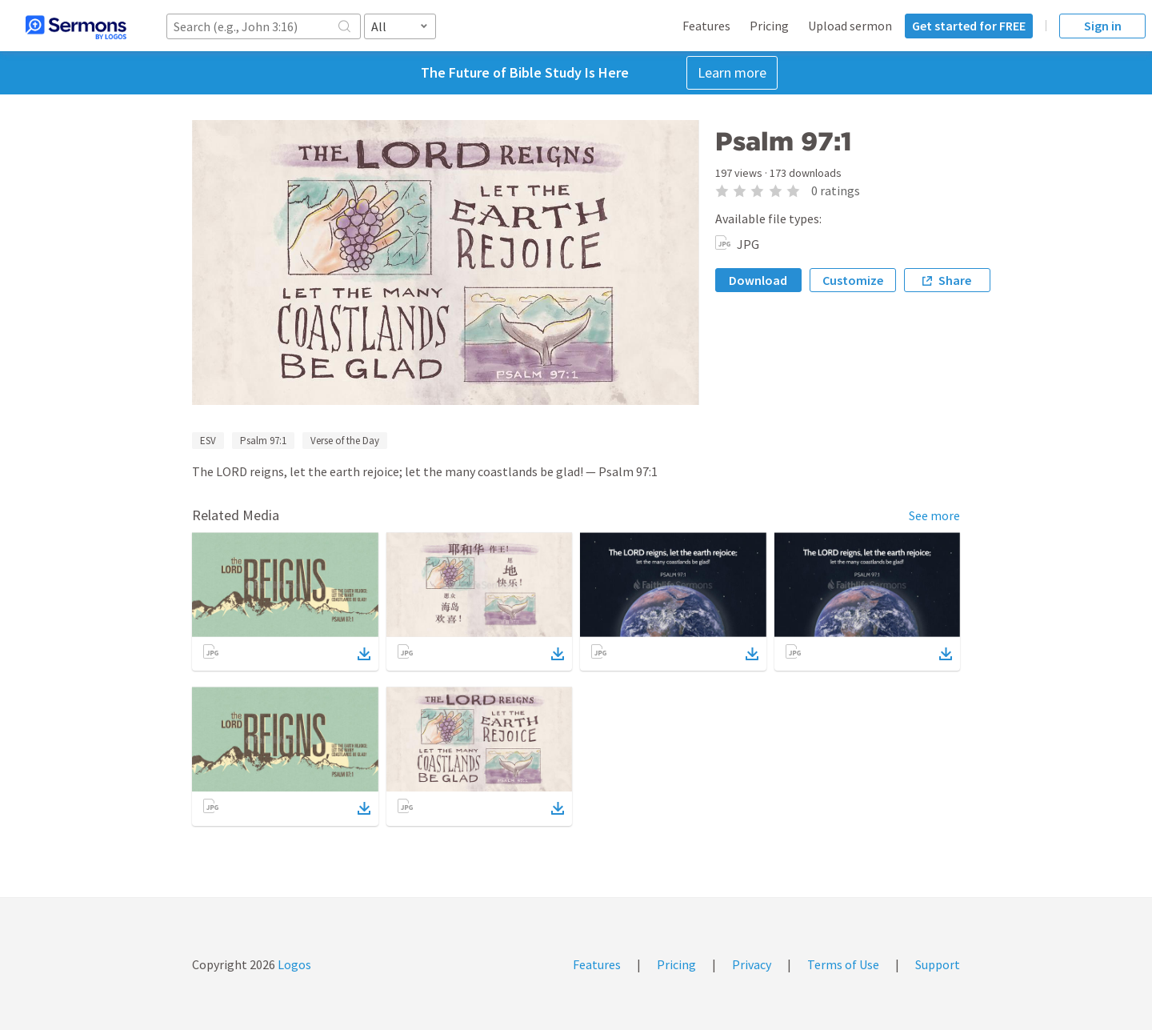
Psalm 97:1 (263, 440)
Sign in (1103, 26)
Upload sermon (850, 26)
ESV (208, 440)
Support (937, 964)
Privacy (751, 964)
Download (758, 280)
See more (934, 515)
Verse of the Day (344, 440)
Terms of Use (843, 964)
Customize (852, 280)
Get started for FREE (969, 26)
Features (706, 26)
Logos (293, 964)
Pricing (769, 26)
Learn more (732, 72)
